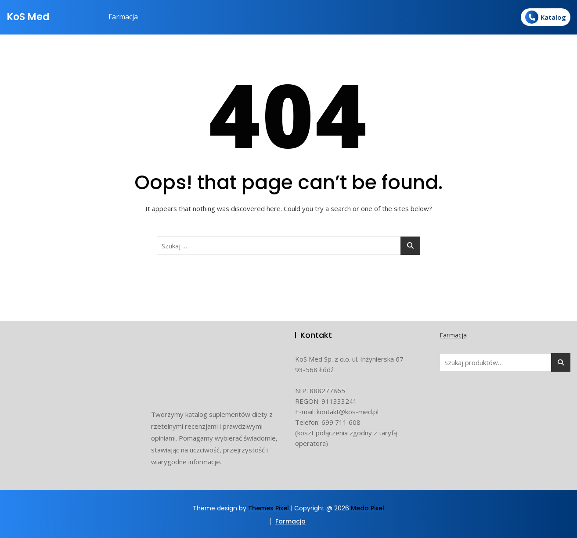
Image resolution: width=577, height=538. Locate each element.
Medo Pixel (367, 508)
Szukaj (560, 362)
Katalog (545, 17)
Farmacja (123, 17)
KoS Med (28, 17)
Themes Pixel (268, 508)
